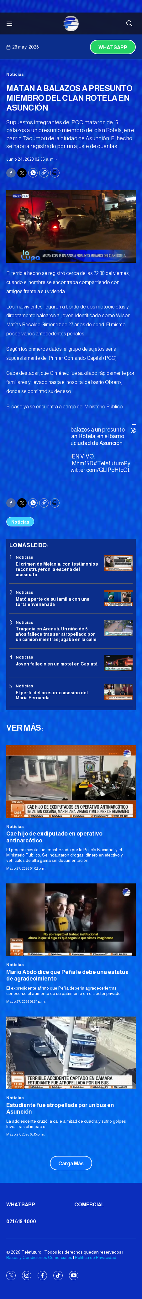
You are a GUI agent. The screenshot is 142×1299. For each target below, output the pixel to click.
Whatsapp (112, 47)
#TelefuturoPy (111, 463)
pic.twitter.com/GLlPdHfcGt (95, 470)
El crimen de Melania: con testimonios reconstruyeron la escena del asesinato (57, 569)
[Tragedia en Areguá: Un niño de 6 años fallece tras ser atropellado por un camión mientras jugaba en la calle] (118, 628)
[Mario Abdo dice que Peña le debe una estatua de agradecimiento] (71, 919)
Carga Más (71, 1163)
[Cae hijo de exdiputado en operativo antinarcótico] (71, 781)
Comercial (89, 1204)
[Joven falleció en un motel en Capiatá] (118, 663)
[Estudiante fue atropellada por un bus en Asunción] (71, 1053)
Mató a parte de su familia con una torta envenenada (52, 602)
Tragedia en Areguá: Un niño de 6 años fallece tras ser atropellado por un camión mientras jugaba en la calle (56, 634)
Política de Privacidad (95, 1257)
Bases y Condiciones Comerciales (39, 1257)
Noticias (15, 74)
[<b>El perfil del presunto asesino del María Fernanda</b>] (118, 692)
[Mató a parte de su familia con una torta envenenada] (118, 598)
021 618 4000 (21, 1221)
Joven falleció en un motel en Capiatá (56, 663)
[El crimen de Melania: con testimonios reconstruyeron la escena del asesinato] (118, 563)
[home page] (71, 23)
